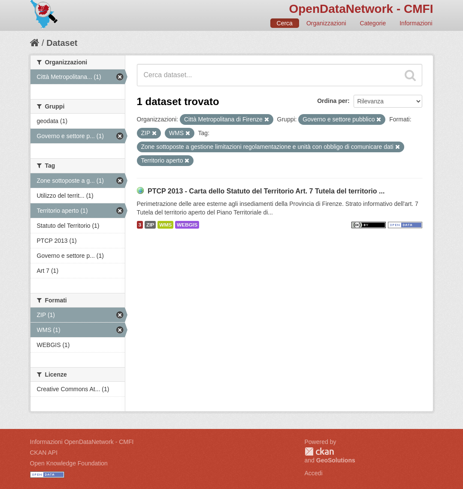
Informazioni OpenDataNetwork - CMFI (82, 441)
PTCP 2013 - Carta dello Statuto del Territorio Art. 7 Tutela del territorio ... (266, 191)
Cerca (285, 23)
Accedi (314, 473)
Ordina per (332, 100)
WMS (165, 225)
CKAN (319, 451)
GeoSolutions (335, 460)
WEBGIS (187, 225)
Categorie (373, 23)
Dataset (61, 43)
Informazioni (415, 23)
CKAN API (44, 452)
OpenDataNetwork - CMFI (361, 8)
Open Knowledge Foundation (69, 463)
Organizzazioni (326, 23)
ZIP (150, 225)
